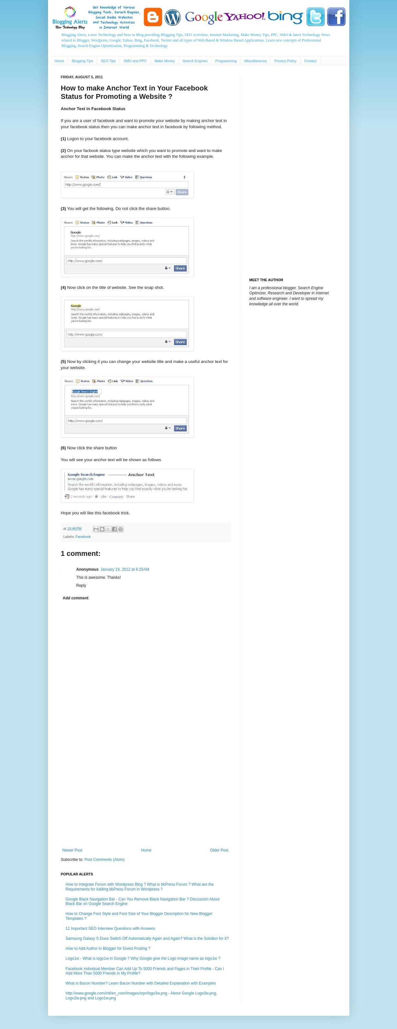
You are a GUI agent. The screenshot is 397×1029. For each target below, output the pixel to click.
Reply (81, 585)
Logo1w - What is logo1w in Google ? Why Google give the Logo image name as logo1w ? (143, 958)
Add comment (76, 598)
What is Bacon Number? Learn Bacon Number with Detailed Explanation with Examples (141, 983)
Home (59, 61)
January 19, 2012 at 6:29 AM (125, 569)
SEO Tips (108, 61)
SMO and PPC (135, 61)
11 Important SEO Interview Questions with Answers (110, 928)
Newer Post (72, 850)
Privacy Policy (285, 61)
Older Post (219, 850)
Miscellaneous (255, 61)
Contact (310, 61)
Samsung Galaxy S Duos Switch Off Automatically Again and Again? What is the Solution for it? (147, 938)
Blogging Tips (82, 61)
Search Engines (195, 61)
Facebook (83, 536)
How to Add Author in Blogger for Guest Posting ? (108, 948)
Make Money (165, 61)
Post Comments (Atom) (104, 859)
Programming (226, 61)
